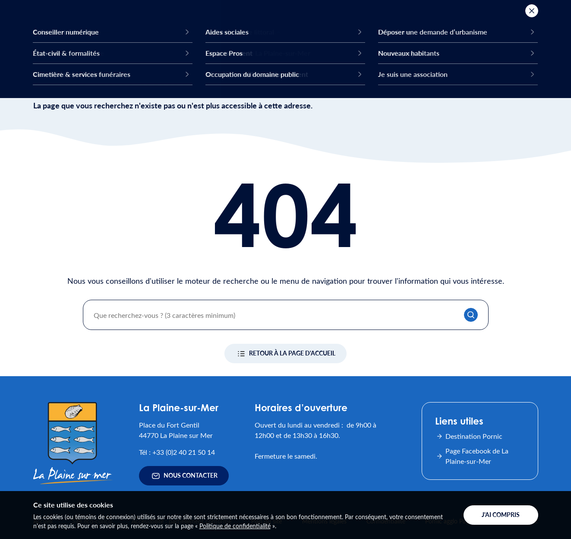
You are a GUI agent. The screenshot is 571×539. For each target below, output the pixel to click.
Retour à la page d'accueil (285, 353)
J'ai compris (501, 514)
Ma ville (210, 27)
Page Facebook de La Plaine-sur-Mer (471, 456)
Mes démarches (442, 27)
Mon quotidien (350, 27)
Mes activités (272, 27)
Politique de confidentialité (235, 526)
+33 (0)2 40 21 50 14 (183, 452)
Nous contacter (184, 476)
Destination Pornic (468, 436)
